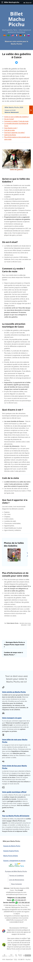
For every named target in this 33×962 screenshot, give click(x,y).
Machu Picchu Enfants (10, 856)
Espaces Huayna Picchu (11, 851)
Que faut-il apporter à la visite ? (14, 133)
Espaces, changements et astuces (14, 861)
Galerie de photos (10, 135)
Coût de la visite (9, 130)
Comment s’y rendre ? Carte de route (16, 121)
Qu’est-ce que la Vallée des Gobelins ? (16, 117)
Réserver (27, 2)
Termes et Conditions (16, 876)
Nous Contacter (16, 884)
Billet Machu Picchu (16, 19)
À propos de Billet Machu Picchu (16, 871)
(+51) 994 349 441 (24, 902)
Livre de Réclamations (16, 880)
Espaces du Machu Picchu (11, 846)
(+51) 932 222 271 (20, 900)
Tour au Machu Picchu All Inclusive (15, 816)
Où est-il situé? (9, 119)
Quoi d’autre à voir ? (10, 128)
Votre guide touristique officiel (14, 792)
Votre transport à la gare (12, 718)
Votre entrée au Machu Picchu (14, 692)
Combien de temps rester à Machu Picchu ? (13, 654)
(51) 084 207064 (20, 898)
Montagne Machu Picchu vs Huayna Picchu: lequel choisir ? (14, 644)
